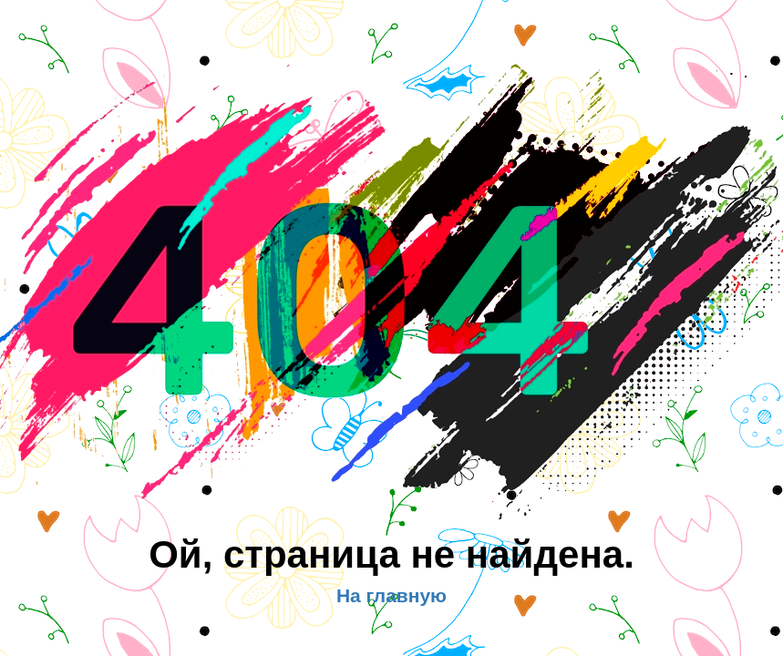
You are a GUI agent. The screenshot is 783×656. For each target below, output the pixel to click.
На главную (391, 595)
